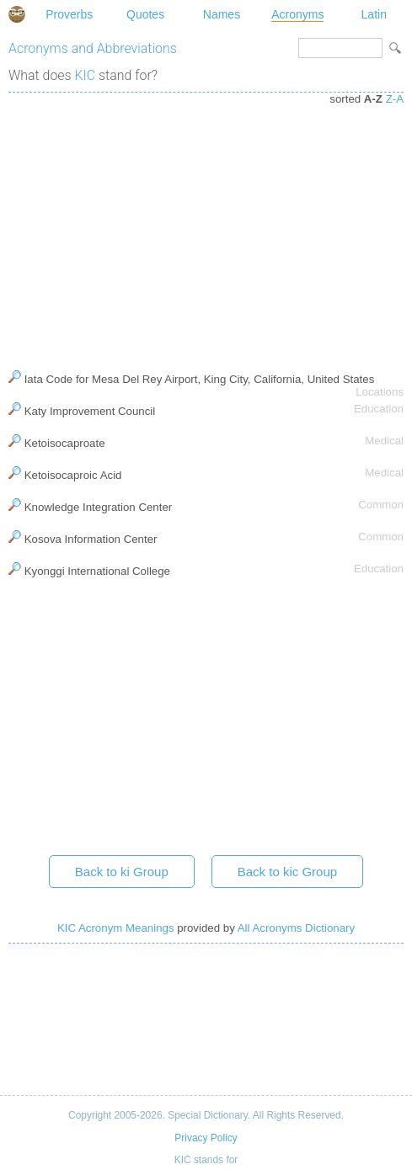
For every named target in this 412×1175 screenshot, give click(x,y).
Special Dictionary (16, 14)
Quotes (145, 14)
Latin (374, 14)
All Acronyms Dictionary (296, 928)
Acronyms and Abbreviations (92, 48)
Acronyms (297, 14)
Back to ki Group (122, 871)
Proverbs (69, 14)
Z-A (395, 99)
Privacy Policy (205, 1138)
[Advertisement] (206, 227)
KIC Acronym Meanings (115, 928)
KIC (85, 75)
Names (221, 14)
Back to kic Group (287, 871)
